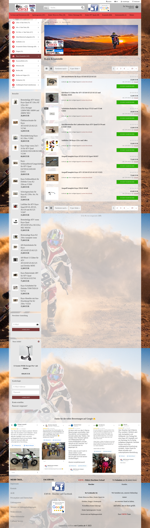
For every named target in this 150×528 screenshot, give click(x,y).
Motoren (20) (18, 66)
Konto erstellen (17, 402)
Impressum (14, 484)
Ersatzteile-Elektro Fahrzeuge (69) (24, 46)
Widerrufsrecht (16, 512)
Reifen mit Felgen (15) (20, 75)
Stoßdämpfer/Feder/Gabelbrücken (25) (24, 86)
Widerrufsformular (17, 517)
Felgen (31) (17, 51)
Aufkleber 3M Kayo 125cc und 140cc (74, 140)
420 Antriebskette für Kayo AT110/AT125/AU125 (78, 76)
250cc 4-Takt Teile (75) (21, 22)
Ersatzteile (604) (107, 15)
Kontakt (13, 488)
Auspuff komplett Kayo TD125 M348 (74, 188)
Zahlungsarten (15, 502)
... (128, 69)
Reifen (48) (17, 70)
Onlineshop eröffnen (66, 526)
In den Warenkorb (127, 86)
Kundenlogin (125, 1)
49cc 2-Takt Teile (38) (20, 27)
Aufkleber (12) (18, 42)
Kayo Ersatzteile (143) (20, 56)
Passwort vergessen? (19, 406)
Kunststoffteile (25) (20, 61)
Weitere (131, 15)
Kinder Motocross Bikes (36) (56, 15)
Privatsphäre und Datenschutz (21, 498)
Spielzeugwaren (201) (38, 15)
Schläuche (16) (18, 80)
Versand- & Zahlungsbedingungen (23, 507)
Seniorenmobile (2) (120, 15)
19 (132, 69)
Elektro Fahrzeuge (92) (75, 15)
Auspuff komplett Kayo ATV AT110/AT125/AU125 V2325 (81, 172)
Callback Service (16, 521)
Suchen (108, 1)
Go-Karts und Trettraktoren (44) (19, 15)
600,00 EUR (26, 374)
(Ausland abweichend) (86, 82)
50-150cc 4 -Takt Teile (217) (22, 32)
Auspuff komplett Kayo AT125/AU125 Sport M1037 (79, 156)
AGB (12, 493)
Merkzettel (136, 1)
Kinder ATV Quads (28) (92, 15)
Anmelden (26, 329)
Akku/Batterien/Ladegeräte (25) (23, 37)
